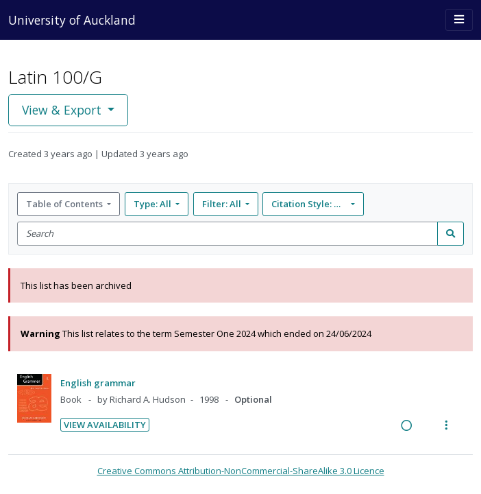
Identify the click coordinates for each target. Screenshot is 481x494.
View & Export (63, 110)
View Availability (105, 425)
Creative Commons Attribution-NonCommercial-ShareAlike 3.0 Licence (240, 470)
